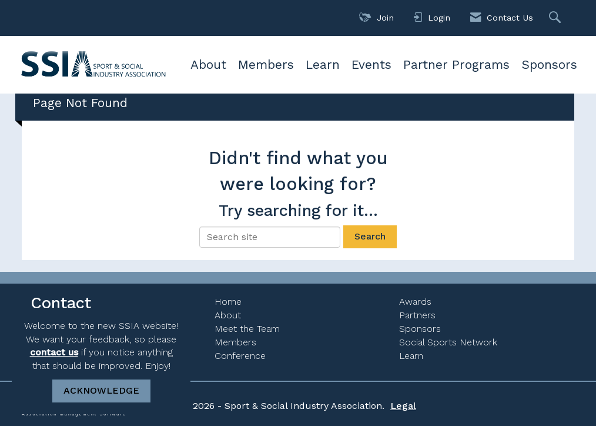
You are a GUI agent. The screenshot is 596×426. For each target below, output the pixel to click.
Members (266, 64)
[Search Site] (556, 18)
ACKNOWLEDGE (101, 390)
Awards (415, 301)
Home (228, 301)
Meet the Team (247, 328)
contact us (54, 352)
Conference (240, 355)
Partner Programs (456, 64)
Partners (417, 315)
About (208, 64)
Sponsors (549, 64)
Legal (403, 405)
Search (370, 236)
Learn (323, 64)
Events (371, 64)
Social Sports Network (448, 342)
